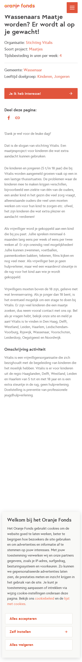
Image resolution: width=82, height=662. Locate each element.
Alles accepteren (23, 622)
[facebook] (8, 117)
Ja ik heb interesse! (25, 93)
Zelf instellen (20, 636)
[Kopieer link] (17, 117)
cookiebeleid (44, 602)
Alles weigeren (21, 649)
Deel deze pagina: (20, 110)
